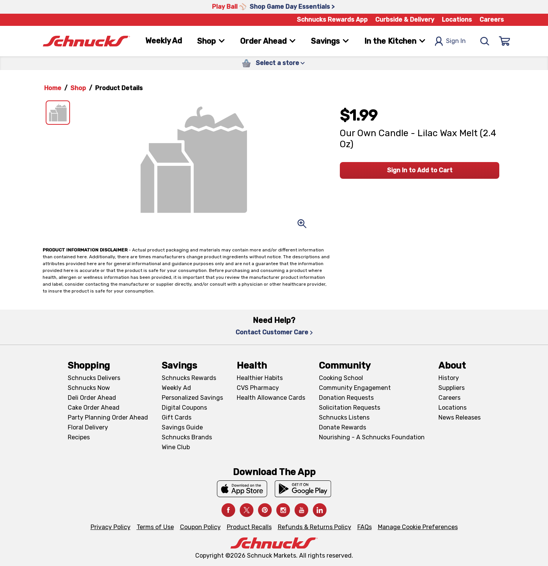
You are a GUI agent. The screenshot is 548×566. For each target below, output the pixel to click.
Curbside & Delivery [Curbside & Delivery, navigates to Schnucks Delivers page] (404, 19)
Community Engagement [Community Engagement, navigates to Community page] (355, 387)
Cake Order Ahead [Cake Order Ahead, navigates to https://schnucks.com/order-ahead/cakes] (93, 407)
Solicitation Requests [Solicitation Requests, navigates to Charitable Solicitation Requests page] (349, 407)
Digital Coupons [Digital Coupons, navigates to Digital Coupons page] (184, 407)
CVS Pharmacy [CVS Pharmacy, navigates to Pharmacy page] (258, 387)
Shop (78, 88)
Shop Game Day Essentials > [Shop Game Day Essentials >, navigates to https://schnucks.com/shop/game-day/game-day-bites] (292, 6)
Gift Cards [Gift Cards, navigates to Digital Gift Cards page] (176, 417)
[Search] (484, 41)
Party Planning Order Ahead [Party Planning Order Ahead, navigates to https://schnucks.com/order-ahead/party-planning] (108, 417)
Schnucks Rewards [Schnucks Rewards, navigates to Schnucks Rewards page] (189, 378)
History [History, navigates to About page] (448, 378)
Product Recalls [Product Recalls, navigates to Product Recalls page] (249, 527)
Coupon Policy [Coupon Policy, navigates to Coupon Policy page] (200, 527)
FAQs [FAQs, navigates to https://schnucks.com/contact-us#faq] (364, 527)
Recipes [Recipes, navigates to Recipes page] (79, 437)
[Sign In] (504, 41)
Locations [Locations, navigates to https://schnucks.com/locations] (457, 19)
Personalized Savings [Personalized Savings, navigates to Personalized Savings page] (192, 397)
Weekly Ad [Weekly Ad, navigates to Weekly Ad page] (163, 40)
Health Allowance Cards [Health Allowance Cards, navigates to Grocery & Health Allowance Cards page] (271, 397)
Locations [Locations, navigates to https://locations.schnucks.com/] (452, 407)
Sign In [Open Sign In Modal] (450, 41)
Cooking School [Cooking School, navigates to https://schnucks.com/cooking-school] (341, 378)
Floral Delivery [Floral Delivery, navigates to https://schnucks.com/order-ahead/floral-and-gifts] (88, 427)
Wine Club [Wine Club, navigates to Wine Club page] (176, 447)
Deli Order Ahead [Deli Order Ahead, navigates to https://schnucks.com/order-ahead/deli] (92, 397)
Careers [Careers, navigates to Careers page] (492, 19)
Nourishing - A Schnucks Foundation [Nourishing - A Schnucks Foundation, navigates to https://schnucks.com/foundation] (372, 437)
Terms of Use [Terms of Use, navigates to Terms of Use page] (155, 527)
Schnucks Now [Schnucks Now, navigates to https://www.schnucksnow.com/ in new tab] (89, 387)
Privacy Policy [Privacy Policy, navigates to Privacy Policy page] (111, 527)
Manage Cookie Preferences (418, 527)
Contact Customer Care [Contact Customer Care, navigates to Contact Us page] (274, 332)
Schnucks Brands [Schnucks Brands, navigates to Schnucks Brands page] (187, 437)
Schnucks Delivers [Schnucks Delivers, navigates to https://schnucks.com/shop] (94, 378)
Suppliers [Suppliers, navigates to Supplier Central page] (451, 387)
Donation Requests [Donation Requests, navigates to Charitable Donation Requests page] (346, 397)
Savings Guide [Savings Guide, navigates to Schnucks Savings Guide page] (182, 427)
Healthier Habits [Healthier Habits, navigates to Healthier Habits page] (260, 378)
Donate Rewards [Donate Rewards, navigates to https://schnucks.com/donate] (342, 427)
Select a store (280, 63)
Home (52, 88)
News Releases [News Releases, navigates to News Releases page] (459, 417)
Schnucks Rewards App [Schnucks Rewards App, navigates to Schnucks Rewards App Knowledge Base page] (332, 19)
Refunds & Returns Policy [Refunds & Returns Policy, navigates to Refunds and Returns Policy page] (314, 527)
